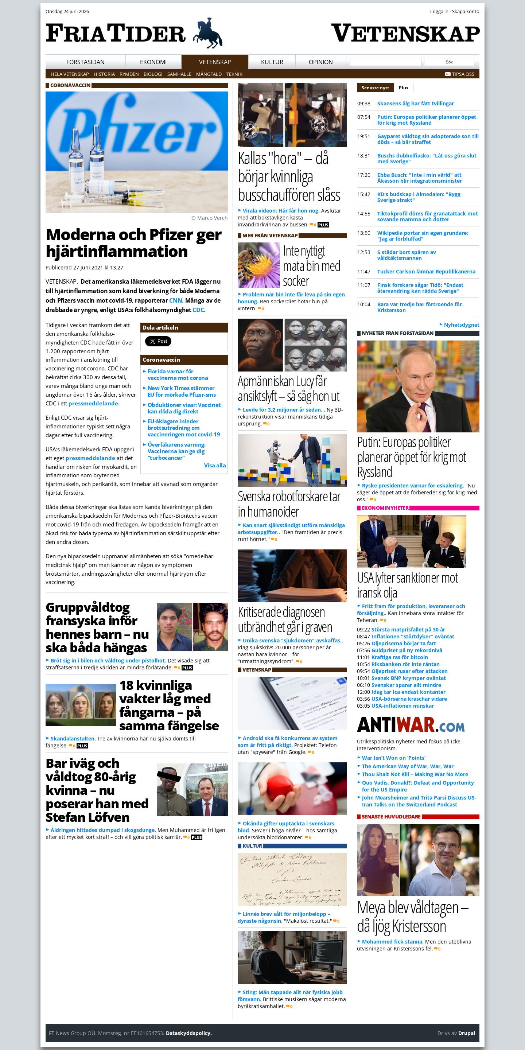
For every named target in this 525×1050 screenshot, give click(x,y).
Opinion (321, 62)
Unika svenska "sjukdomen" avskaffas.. (293, 640)
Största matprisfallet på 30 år (408, 629)
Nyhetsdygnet (461, 324)
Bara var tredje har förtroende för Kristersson (419, 307)
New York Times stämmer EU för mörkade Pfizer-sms (182, 391)
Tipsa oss (463, 74)
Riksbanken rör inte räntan (406, 664)
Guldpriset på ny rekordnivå (407, 650)
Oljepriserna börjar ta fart (404, 643)
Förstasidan (85, 62)
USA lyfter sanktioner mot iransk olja (407, 584)
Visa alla (215, 465)
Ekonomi (153, 62)
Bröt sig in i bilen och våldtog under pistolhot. (108, 660)
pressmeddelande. (94, 403)
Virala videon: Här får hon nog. (281, 210)
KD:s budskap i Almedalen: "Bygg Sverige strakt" (418, 197)
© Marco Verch (209, 217)
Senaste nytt (378, 86)
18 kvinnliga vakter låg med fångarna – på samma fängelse (169, 705)
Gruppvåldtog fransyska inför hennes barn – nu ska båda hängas (97, 627)
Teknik (234, 74)
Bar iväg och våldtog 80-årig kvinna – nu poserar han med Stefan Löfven (97, 789)
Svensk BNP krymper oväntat (409, 677)
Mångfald (209, 74)
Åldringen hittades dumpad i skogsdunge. (103, 830)
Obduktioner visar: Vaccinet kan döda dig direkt (184, 408)
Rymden (129, 74)
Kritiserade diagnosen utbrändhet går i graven (285, 619)
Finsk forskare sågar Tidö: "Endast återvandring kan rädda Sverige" (420, 287)
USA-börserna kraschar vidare (409, 698)
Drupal (466, 1033)
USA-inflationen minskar (403, 705)
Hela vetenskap (70, 74)
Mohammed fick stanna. (393, 941)
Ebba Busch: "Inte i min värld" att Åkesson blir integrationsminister (419, 177)
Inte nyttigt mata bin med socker (311, 264)
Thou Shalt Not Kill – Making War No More (415, 774)
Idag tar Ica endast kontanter (409, 691)
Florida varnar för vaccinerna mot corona (178, 374)
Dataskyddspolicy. (189, 1033)
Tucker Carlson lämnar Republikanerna (426, 271)
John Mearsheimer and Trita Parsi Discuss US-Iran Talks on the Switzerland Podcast (419, 801)
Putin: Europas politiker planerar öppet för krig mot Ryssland (426, 119)
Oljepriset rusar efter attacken (410, 671)
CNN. (176, 300)
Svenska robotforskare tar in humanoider (289, 503)
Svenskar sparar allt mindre (406, 684)
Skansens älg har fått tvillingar (415, 103)
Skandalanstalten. (73, 738)
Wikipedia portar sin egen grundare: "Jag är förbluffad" (422, 235)
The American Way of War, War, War (408, 766)
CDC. (199, 310)
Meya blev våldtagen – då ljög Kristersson (412, 916)
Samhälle (179, 74)
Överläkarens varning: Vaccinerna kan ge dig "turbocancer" (177, 451)
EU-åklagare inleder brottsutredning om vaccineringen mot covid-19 (184, 427)
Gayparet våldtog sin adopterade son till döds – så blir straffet (428, 139)
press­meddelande (90, 458)
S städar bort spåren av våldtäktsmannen (406, 255)
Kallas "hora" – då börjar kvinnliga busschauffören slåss (289, 175)
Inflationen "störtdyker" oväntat (413, 636)
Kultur (272, 62)
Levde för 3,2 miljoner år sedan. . (284, 409)
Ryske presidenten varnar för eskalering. (413, 485)
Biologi (153, 74)
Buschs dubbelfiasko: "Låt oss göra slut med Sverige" (427, 158)
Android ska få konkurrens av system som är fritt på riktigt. (288, 741)
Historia (104, 74)
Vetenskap (215, 62)
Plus (403, 87)
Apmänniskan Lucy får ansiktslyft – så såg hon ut (288, 388)
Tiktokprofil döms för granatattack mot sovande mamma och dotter (427, 216)
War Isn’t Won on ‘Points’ (393, 757)
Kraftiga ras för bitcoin (400, 657)
